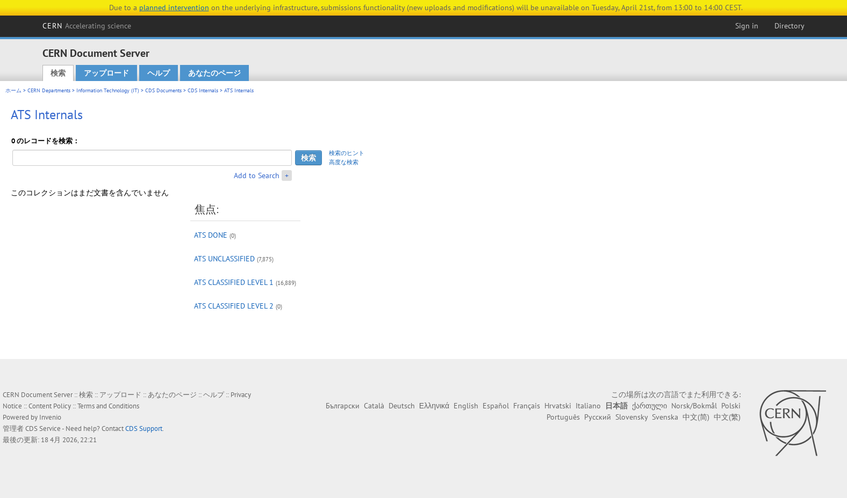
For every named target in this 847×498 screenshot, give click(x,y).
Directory (789, 26)
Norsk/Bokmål (694, 406)
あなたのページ (214, 73)
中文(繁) (727, 417)
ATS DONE (210, 235)
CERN (87, 26)
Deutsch (402, 406)
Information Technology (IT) (107, 90)
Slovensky (631, 417)
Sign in (746, 26)
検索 (58, 73)
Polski (731, 406)
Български (343, 406)
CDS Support (143, 428)
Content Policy (49, 406)
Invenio (50, 417)
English (466, 406)
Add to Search (256, 175)
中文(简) (696, 417)
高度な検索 (343, 162)
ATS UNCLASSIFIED (224, 258)
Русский (597, 417)
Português (563, 417)
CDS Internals (203, 90)
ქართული (649, 406)
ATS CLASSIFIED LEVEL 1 (234, 282)
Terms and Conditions (108, 406)
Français (526, 406)
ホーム (13, 90)
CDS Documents (163, 90)
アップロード (106, 73)
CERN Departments (48, 90)
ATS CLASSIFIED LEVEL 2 (234, 306)
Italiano (588, 406)
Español (496, 406)
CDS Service (43, 428)
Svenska (665, 417)
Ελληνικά (434, 406)
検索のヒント (346, 153)
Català (374, 406)
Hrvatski (557, 406)
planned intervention (174, 7)
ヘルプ (158, 73)
